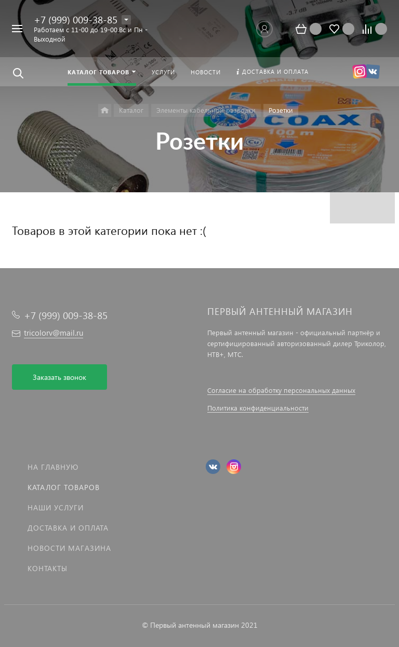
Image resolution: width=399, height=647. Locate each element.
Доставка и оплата (68, 528)
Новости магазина (69, 548)
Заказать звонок (59, 377)
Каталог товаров (64, 487)
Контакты (48, 568)
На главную (53, 467)
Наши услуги (56, 507)
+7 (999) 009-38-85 (75, 19)
